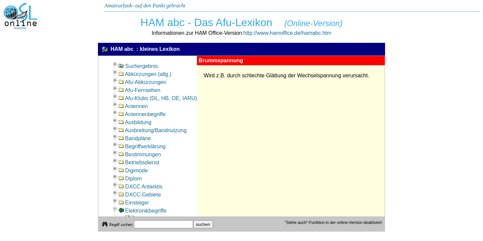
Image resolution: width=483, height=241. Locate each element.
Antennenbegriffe (142, 114)
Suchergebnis (138, 66)
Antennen (133, 106)
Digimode (133, 170)
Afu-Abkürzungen (142, 82)
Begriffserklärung (142, 146)
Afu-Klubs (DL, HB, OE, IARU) (157, 98)
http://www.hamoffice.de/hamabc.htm (287, 33)
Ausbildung (135, 122)
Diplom (130, 178)
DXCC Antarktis (140, 186)
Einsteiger (133, 203)
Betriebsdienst (138, 162)
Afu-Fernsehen (139, 90)
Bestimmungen (139, 154)
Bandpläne (134, 138)
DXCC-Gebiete (139, 194)
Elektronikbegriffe (142, 211)
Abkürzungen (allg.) (144, 74)
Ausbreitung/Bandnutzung (152, 130)
